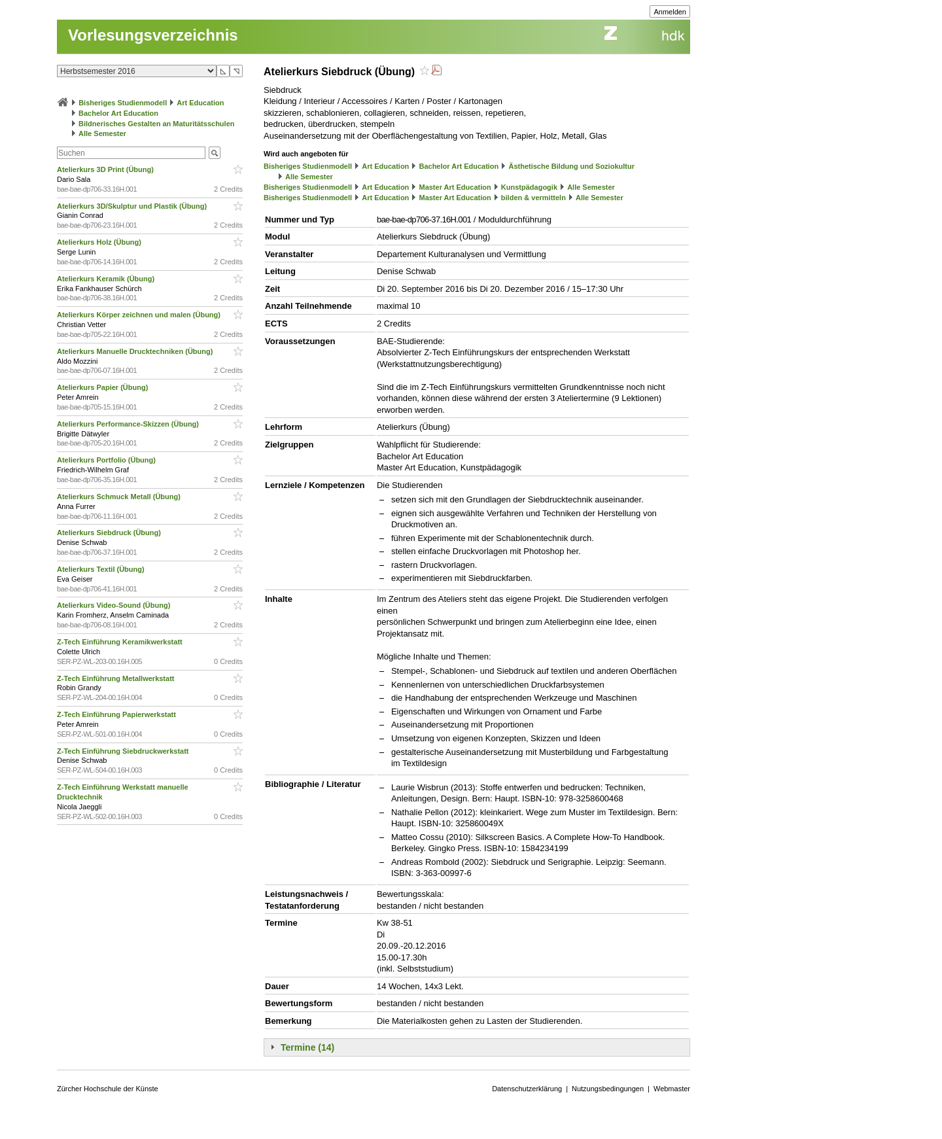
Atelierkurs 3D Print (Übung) (106, 169)
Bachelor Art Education (118, 113)
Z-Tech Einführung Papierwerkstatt (117, 714)
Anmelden (670, 12)
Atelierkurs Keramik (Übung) (106, 279)
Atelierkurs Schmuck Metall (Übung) (120, 496)
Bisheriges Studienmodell (122, 103)
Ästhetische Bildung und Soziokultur (571, 166)
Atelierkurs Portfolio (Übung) (107, 460)
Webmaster (672, 1089)
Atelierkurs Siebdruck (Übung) (110, 532)
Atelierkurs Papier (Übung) (103, 387)
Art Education (200, 103)
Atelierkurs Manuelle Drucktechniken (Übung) (136, 351)
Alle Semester (102, 133)
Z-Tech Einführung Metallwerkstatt (117, 678)
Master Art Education (455, 187)
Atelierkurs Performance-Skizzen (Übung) (129, 424)
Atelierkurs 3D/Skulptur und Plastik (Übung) (133, 206)
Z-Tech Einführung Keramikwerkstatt (120, 642)
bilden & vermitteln (533, 198)
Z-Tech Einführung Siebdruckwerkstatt (124, 751)
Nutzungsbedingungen (608, 1089)
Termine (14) (307, 1047)
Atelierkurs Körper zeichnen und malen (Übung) (139, 315)
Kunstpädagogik (529, 187)
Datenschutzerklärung (527, 1089)
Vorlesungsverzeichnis (153, 35)
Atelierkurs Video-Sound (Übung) (114, 605)
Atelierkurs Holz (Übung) (100, 242)
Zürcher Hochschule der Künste (107, 1089)
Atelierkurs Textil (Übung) (102, 569)
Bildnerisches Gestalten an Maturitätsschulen (156, 124)
